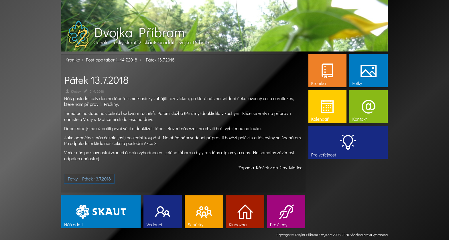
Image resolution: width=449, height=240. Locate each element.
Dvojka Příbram (139, 32)
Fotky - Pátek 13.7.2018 (89, 179)
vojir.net (326, 234)
